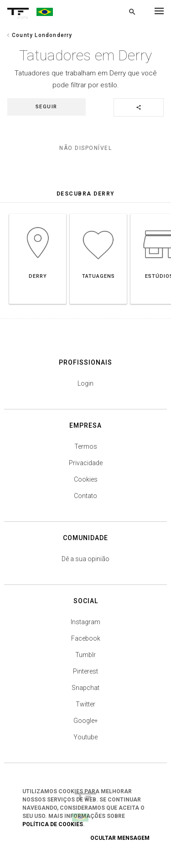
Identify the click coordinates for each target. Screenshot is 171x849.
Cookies (86, 479)
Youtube (85, 737)
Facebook (85, 638)
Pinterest (85, 671)
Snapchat (85, 687)
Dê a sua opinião (85, 558)
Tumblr (85, 654)
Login (85, 383)
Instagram (85, 622)
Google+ (85, 720)
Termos (85, 446)
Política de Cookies (52, 824)
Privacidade (86, 463)
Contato (85, 495)
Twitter (85, 704)
